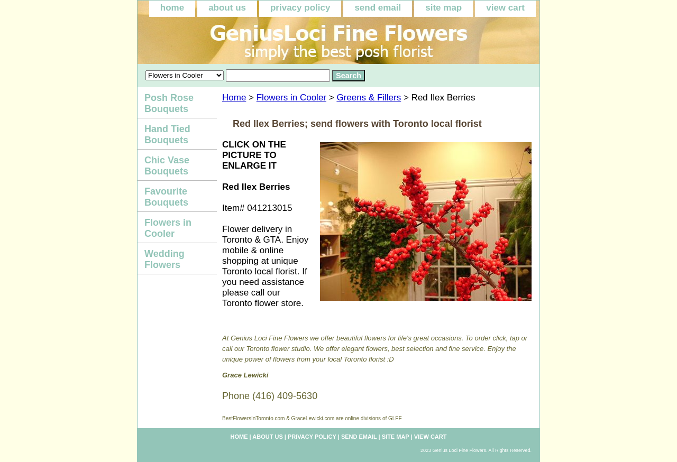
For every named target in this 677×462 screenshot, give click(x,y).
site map (443, 8)
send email (377, 8)
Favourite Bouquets (166, 197)
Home (234, 98)
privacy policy (300, 8)
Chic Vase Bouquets (166, 166)
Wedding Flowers (164, 259)
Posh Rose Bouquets (169, 103)
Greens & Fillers (368, 98)
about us (227, 8)
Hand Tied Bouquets (167, 134)
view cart (505, 8)
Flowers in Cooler (291, 98)
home (172, 8)
